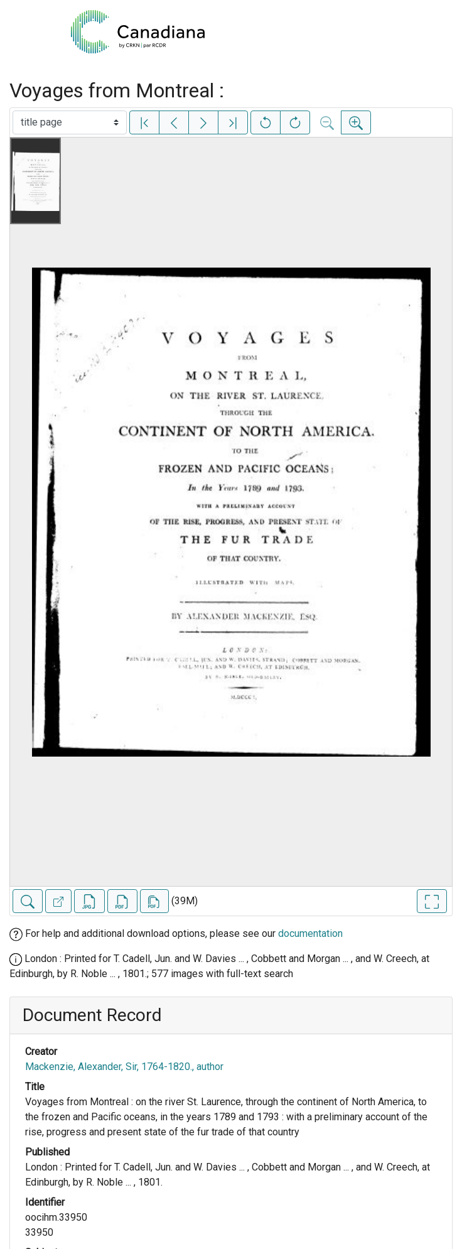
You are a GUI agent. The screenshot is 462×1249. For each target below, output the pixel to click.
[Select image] (70, 122)
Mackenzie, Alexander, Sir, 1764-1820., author (124, 1067)
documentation (310, 933)
